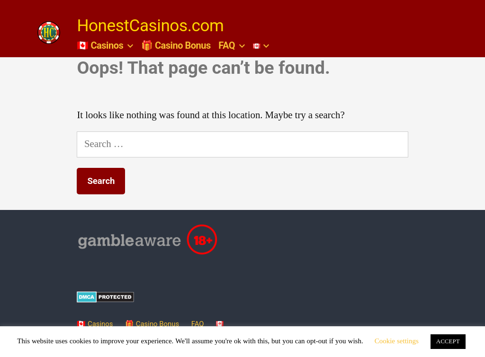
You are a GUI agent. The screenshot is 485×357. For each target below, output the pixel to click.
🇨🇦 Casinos (100, 45)
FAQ (226, 45)
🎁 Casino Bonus (176, 45)
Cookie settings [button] (397, 341)
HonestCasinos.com (150, 25)
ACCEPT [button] (448, 341)
